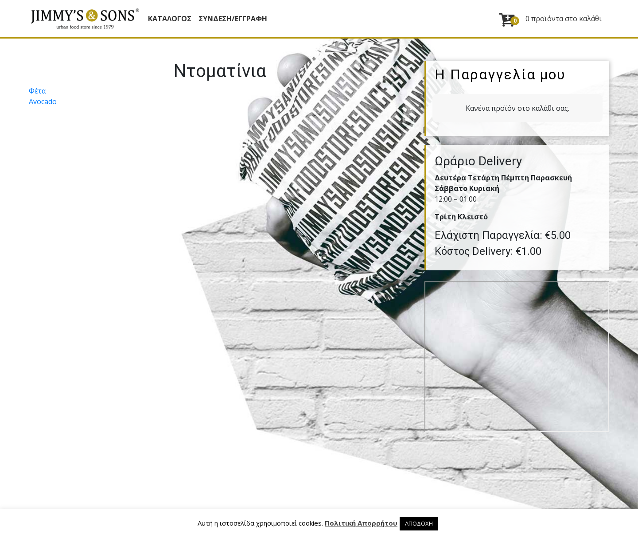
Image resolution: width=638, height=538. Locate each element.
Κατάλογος (169, 18)
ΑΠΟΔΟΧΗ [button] (419, 523)
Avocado (43, 101)
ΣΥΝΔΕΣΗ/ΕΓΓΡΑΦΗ (232, 18)
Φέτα (37, 91)
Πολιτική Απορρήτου (361, 523)
